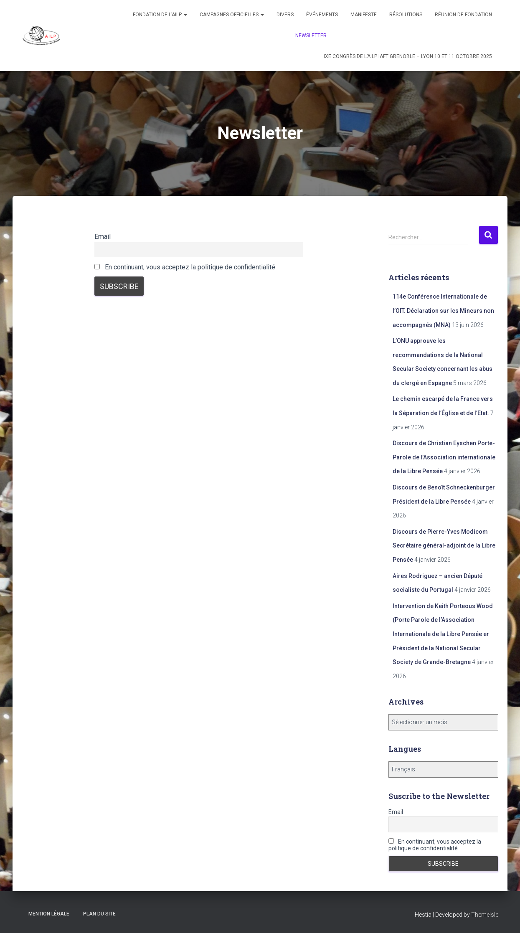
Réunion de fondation (463, 15)
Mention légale (48, 914)
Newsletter (311, 35)
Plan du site (99, 914)
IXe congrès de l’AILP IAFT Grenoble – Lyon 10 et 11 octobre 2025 (408, 56)
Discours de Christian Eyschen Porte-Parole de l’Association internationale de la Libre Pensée (444, 457)
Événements (322, 15)
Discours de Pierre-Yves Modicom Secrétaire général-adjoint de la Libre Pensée (444, 545)
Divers (285, 15)
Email (102, 237)
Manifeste (363, 15)
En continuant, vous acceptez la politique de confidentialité (184, 267)
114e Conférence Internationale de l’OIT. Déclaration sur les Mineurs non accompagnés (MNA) (443, 310)
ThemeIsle (484, 914)
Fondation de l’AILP (160, 15)
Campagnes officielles (232, 15)
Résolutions (405, 15)
